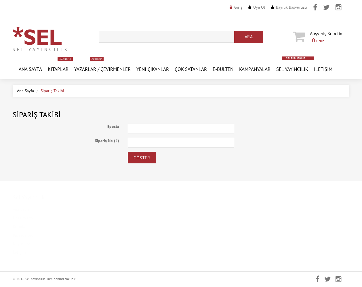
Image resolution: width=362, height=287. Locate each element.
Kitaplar (58, 69)
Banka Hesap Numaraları (120, 252)
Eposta (113, 126)
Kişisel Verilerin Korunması (122, 217)
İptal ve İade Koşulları (118, 243)
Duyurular (21, 243)
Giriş (238, 7)
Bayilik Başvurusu (291, 7)
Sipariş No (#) (107, 140)
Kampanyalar (254, 69)
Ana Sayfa (25, 90)
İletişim (323, 69)
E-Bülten (223, 69)
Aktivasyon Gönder (202, 235)
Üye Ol (259, 7)
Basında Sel (23, 235)
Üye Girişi (193, 209)
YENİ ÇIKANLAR (152, 69)
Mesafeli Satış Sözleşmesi (121, 235)
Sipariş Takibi (197, 252)
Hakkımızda (23, 217)
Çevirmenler (115, 69)
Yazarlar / (86, 69)
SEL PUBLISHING (295, 58)
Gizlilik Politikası (113, 226)
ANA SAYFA (30, 69)
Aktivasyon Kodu (200, 243)
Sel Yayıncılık (292, 69)
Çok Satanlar (191, 69)
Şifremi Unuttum (199, 226)
